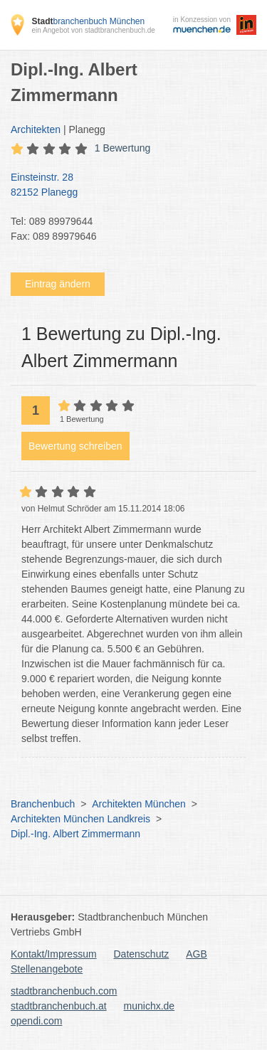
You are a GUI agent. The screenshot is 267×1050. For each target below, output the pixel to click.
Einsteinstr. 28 (126, 185)
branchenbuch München (88, 21)
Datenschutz (141, 954)
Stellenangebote (47, 969)
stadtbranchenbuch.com (64, 991)
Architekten (36, 129)
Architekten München (139, 804)
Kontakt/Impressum (54, 954)
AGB (196, 954)
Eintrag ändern (57, 284)
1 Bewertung (123, 148)
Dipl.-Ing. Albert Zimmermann (75, 833)
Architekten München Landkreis (80, 818)
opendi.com (36, 1021)
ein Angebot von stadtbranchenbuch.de (93, 30)
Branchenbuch (43, 804)
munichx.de (149, 1006)
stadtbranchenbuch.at (59, 1006)
